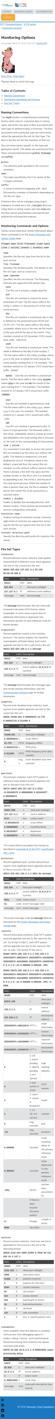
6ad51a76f (42, 43)
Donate (8, 17)
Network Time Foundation (40, 1406)
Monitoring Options (12, 28)
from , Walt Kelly (12, 76)
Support (7, 11)
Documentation (44, 11)
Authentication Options (15, 692)
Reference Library (24, 11)
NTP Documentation (11, 24)
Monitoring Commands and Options (22, 99)
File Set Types (12, 103)
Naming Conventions (14, 95)
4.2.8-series (30, 24)
